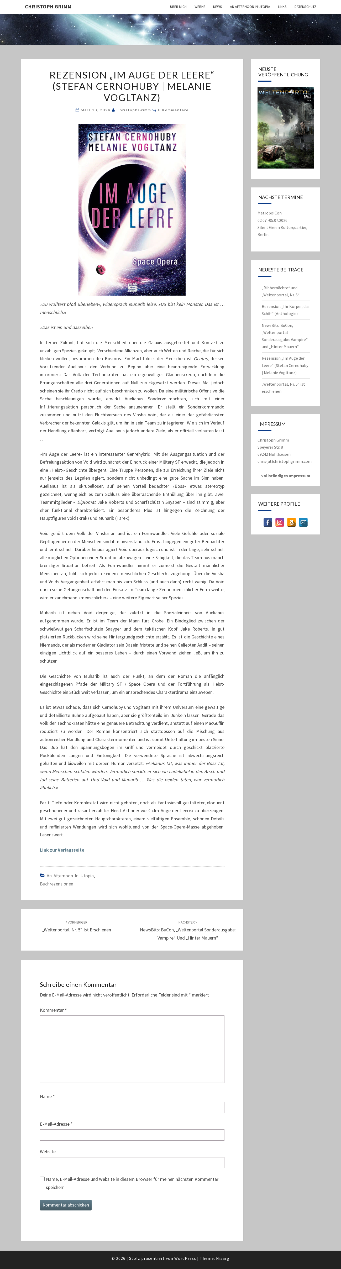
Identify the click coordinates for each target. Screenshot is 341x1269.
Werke (200, 6)
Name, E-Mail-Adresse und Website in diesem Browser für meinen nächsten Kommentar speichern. (132, 1183)
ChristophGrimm (134, 110)
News (217, 6)
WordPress (185, 1258)
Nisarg (222, 1258)
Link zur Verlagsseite (62, 850)
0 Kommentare (173, 110)
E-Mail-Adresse (56, 1124)
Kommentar (53, 1010)
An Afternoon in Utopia (250, 6)
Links (282, 6)
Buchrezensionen (56, 884)
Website (48, 1152)
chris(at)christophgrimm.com (285, 461)
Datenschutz (305, 6)
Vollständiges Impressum (285, 475)
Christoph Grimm (48, 6)
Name (47, 1096)
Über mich (178, 6)
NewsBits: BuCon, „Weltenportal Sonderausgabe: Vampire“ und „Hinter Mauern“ (188, 930)
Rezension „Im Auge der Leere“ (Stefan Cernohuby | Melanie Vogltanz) (285, 365)
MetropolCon (270, 213)
